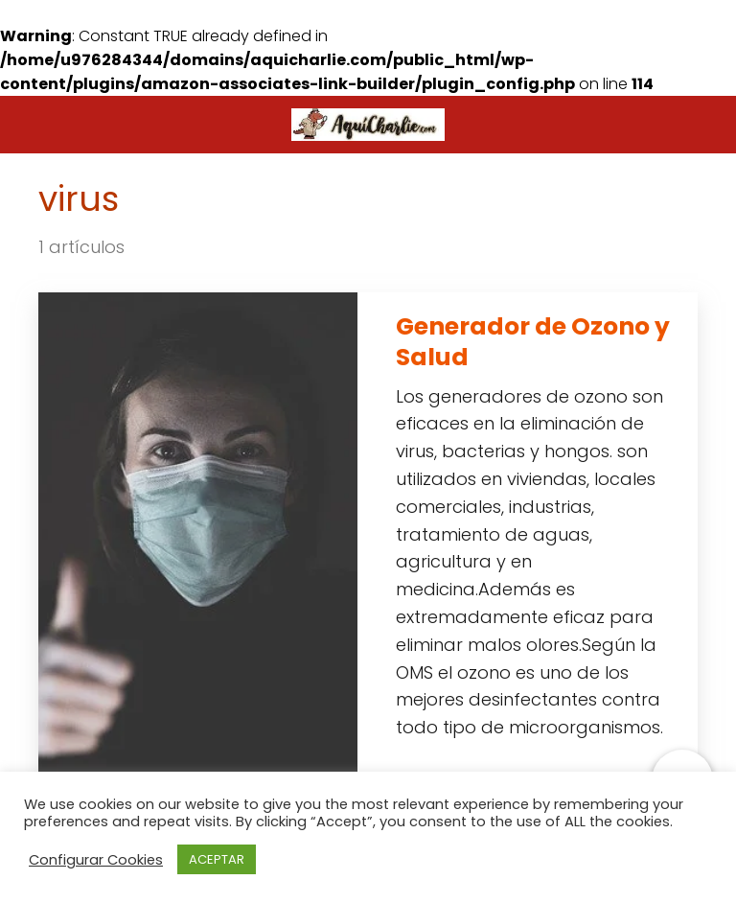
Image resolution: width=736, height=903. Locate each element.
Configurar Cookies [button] (96, 859)
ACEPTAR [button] (216, 859)
